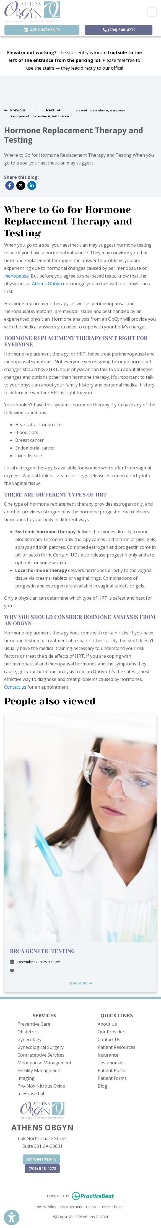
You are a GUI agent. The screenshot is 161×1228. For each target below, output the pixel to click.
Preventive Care (33, 1024)
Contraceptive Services (40, 1055)
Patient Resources (116, 1047)
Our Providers (112, 1032)
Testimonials (111, 1063)
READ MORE (80, 983)
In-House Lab (31, 1094)
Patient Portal (112, 1070)
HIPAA (91, 1206)
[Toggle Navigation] (152, 12)
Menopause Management (44, 1063)
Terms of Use (111, 1206)
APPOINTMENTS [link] (42, 29)
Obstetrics (28, 1032)
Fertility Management (39, 1070)
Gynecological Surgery (40, 1047)
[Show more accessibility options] (11, 1217)
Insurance (108, 1055)
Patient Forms (112, 1078)
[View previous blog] (15, 110)
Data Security (71, 1206)
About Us (107, 1024)
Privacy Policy (45, 1206)
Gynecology (29, 1039)
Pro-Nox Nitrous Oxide (41, 1086)
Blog (102, 1086)
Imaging (26, 1078)
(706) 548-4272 (119, 29)
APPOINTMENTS (41, 1159)
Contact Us (109, 1039)
